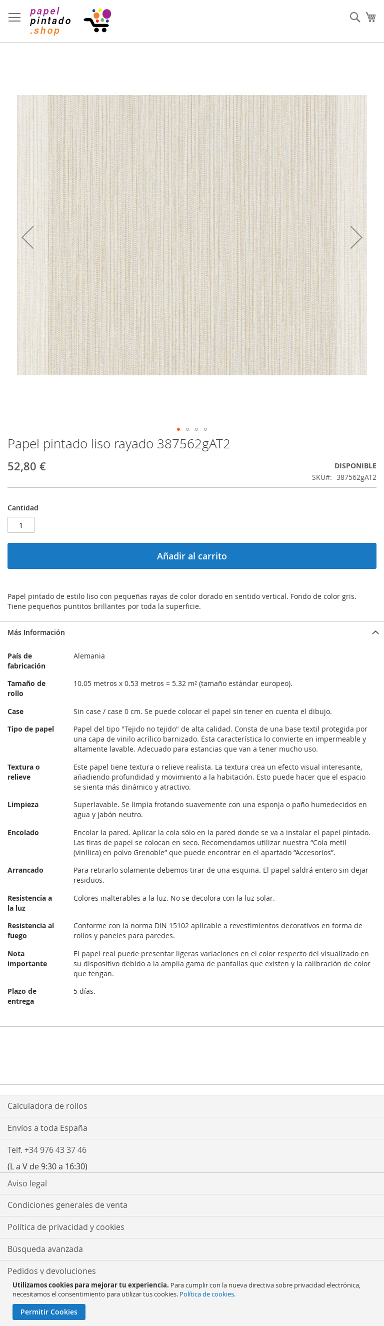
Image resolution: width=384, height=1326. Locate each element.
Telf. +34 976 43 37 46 (47, 1149)
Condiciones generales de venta (68, 1204)
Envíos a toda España (48, 1127)
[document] (193, 1300)
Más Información (36, 632)
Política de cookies (207, 1293)
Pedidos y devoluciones (52, 1270)
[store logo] (70, 21)
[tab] (192, 632)
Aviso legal (27, 1183)
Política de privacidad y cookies (66, 1226)
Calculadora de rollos (48, 1105)
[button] (28, 237)
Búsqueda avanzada (45, 1248)
